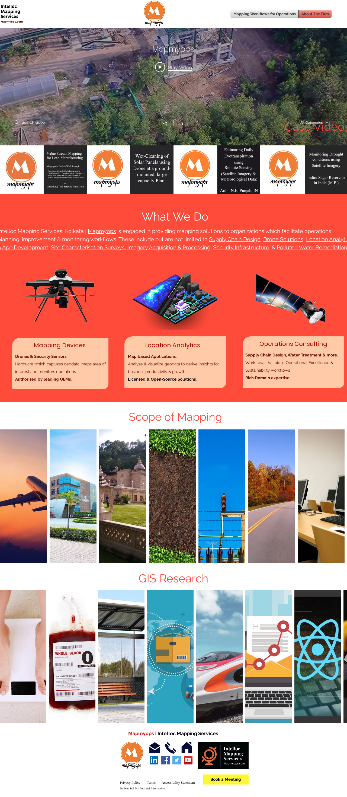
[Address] (187, 748)
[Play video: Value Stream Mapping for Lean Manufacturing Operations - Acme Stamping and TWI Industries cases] (173, 67)
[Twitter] (176, 760)
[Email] (155, 748)
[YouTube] (188, 760)
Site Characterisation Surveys (88, 247)
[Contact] (170, 748)
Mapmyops (102, 231)
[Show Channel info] (180, 123)
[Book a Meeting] (226, 779)
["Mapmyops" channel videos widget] (173, 97)
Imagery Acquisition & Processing (168, 247)
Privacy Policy (130, 782)
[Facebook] (165, 760)
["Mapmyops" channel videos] (173, 169)
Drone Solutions (283, 239)
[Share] (168, 123)
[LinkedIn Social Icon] (154, 760)
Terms (151, 782)
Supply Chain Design (235, 239)
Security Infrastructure (241, 247)
